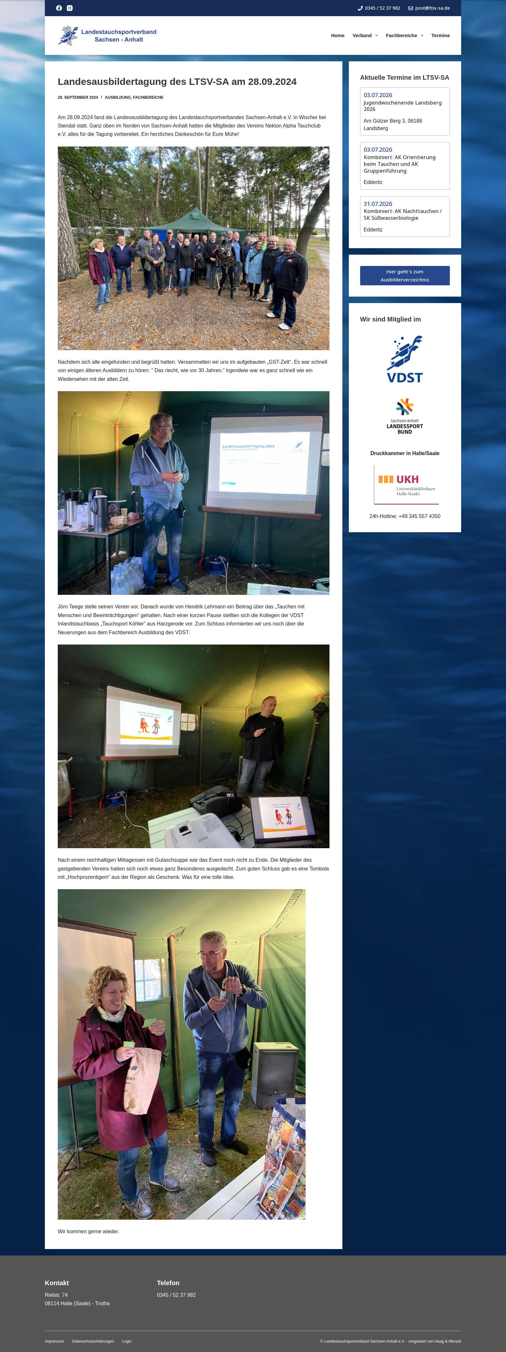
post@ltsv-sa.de (429, 8)
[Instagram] (70, 8)
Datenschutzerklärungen (93, 1341)
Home (338, 35)
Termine (440, 35)
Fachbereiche (406, 35)
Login (126, 1341)
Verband (366, 35)
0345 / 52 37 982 (379, 8)
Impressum (54, 1341)
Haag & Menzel (448, 1341)
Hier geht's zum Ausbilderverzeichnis (405, 275)
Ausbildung (118, 97)
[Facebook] (59, 8)
